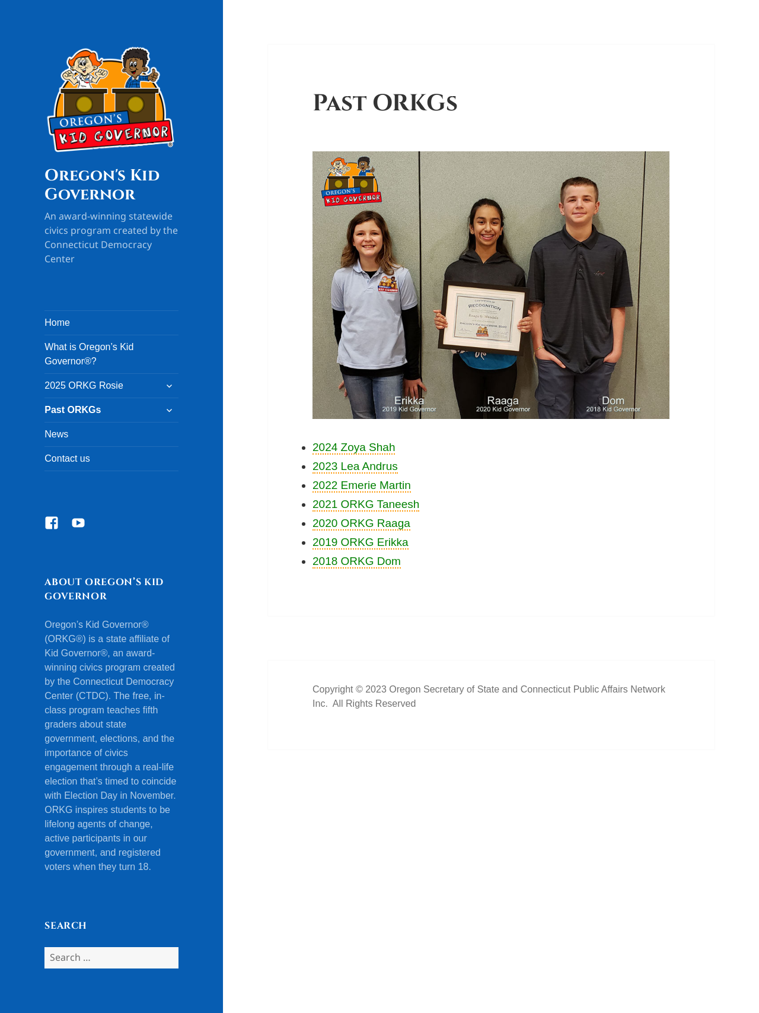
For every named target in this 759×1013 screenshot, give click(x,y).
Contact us (67, 458)
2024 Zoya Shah (353, 447)
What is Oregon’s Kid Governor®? (88, 354)
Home (57, 322)
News (56, 434)
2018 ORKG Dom (356, 561)
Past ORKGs (72, 410)
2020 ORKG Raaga (361, 523)
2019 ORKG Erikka (360, 542)
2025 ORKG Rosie (83, 385)
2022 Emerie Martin (361, 485)
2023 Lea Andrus (355, 466)
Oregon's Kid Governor (102, 185)
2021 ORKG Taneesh (365, 504)
